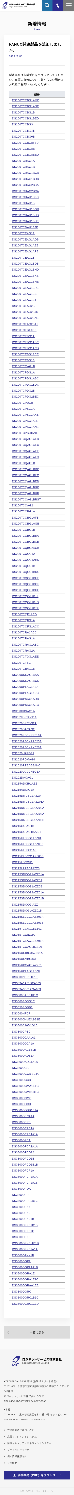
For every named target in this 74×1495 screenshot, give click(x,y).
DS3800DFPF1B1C (25, 1200)
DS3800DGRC (21, 1291)
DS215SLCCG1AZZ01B (28, 922)
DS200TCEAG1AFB (25, 251)
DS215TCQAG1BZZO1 (27, 946)
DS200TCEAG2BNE (25, 318)
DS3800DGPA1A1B (25, 1267)
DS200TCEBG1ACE (25, 354)
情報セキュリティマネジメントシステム (29, 1443)
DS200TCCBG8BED (25, 154)
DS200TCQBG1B (23, 529)
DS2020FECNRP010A (27, 735)
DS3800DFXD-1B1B (25, 1243)
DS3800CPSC (21, 1031)
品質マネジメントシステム (22, 1436)
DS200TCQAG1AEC (25, 445)
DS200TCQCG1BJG (25, 602)
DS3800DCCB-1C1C (25, 1073)
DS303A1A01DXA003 (26, 983)
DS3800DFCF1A (23, 1170)
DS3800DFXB (21, 1213)
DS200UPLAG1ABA (25, 686)
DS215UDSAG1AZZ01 (27, 965)
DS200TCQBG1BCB (25, 541)
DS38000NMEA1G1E (26, 1019)
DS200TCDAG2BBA (25, 185)
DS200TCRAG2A (23, 650)
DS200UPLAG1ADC (25, 693)
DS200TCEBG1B (23, 360)
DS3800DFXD (21, 1237)
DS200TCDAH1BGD (25, 209)
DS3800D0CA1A (23, 1043)
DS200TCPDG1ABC (25, 378)
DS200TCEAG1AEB (25, 245)
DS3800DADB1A (23, 1055)
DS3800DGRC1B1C (25, 1297)
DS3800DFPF (21, 1194)
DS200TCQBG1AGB (25, 523)
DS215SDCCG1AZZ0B (27, 886)
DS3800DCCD (21, 1080)
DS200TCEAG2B (23, 306)
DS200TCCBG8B (23, 148)
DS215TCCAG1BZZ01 (27, 928)
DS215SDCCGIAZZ (25, 904)
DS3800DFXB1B (23, 1218)
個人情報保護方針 (17, 1456)
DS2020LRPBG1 (23, 753)
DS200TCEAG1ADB (25, 239)
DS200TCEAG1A (23, 233)
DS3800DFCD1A (23, 1152)
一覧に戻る (37, 1332)
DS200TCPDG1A (23, 372)
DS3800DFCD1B (23, 1158)
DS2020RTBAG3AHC (26, 765)
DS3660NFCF (21, 1013)
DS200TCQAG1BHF (25, 493)
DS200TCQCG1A (23, 553)
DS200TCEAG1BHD (25, 269)
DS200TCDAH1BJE (25, 227)
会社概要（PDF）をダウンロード (39, 1475)
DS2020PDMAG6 (23, 759)
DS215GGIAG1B (23, 826)
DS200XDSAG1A (23, 711)
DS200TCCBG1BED (25, 118)
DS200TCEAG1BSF (25, 293)
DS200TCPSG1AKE (25, 414)
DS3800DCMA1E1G (25, 1086)
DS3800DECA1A (23, 1116)
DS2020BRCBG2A (24, 723)
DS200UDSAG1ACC (25, 680)
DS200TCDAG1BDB (25, 179)
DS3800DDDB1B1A (25, 1110)
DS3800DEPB (21, 1122)
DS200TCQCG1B (23, 566)
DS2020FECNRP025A (27, 741)
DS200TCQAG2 (22, 505)
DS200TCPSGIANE (25, 433)
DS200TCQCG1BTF (25, 608)
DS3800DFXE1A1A (25, 1249)
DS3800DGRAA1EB (25, 1285)
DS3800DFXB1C (23, 1231)
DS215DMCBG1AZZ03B (28, 820)
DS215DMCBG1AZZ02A (28, 807)
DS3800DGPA (21, 1261)
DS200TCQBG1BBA (25, 535)
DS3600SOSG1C (23, 1001)
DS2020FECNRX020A (27, 747)
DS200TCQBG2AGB (25, 547)
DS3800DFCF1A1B (25, 1182)
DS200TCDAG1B (23, 166)
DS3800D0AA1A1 (24, 1037)
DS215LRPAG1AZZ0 (26, 868)
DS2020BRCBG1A (24, 717)
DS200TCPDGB (22, 402)
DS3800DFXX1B (23, 1255)
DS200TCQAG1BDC (25, 469)
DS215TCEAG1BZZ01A (28, 940)
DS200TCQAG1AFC (25, 457)
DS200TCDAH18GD (25, 197)
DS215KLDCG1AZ (24, 850)
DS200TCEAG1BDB (25, 263)
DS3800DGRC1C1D (25, 1303)
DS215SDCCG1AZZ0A (27, 880)
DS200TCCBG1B (23, 112)
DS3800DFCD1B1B (25, 1164)
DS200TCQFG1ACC (25, 626)
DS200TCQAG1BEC (25, 475)
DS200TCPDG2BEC (25, 396)
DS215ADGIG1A (23, 789)
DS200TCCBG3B (23, 130)
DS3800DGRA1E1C (25, 1279)
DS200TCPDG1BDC (25, 384)
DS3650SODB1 (22, 1007)
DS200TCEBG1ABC (25, 342)
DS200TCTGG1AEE (25, 656)
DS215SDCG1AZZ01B (27, 910)
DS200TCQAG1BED (25, 481)
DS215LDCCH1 (22, 862)
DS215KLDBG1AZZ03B (27, 844)
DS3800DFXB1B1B (25, 1225)
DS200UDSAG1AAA (25, 674)
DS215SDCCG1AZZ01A (28, 874)
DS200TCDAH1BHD (25, 215)
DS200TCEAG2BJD (25, 312)
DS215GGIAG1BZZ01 (26, 831)
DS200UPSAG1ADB (25, 699)
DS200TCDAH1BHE (25, 221)
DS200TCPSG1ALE (25, 420)
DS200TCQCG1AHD (25, 559)
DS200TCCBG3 (22, 124)
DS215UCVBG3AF (24, 959)
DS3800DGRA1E (23, 1273)
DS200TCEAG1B (23, 257)
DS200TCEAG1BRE (25, 287)
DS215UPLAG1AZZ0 (26, 971)
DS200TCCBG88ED (25, 142)
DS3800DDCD (21, 1104)
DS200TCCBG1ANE (25, 106)
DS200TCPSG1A (23, 408)
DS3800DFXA (21, 1207)
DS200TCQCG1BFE (25, 578)
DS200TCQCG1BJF (25, 596)
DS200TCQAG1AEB (25, 439)
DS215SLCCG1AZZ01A (28, 916)
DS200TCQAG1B (23, 463)
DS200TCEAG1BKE (25, 275)
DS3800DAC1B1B (24, 1049)
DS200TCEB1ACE (24, 330)
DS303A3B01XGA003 (26, 989)
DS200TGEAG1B (23, 668)
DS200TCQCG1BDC (25, 572)
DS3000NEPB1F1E (25, 977)
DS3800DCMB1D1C (25, 1091)
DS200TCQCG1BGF (25, 584)
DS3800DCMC (21, 1098)
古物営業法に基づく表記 (20, 1430)
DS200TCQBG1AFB (25, 517)
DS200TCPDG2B (23, 390)
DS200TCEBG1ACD (25, 348)
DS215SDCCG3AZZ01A (28, 892)
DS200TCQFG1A (23, 620)
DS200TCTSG (21, 662)
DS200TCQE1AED (24, 614)
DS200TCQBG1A (23, 511)
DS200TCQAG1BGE (25, 487)
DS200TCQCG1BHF (25, 590)
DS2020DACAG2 (23, 729)
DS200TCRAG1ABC (25, 644)
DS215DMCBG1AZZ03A (28, 813)
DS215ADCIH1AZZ (24, 783)
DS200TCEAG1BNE (25, 281)
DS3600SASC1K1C (25, 995)
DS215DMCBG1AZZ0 (26, 795)
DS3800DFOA (21, 1188)
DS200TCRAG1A (23, 638)
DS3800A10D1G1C (25, 1025)
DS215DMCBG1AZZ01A (28, 801)
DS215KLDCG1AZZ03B (28, 856)
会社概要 (12, 1463)
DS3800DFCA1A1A (25, 1146)
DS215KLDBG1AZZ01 (26, 838)
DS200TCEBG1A (23, 336)
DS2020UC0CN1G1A (26, 771)
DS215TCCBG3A (23, 934)
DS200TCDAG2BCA (25, 191)
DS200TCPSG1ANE (25, 426)
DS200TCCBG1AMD (25, 100)
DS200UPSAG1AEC (25, 704)
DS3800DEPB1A (23, 1128)
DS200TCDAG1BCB (25, 172)
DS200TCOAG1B (23, 366)
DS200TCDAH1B (23, 203)
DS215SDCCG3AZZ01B (28, 898)
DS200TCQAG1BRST (26, 499)
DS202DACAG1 (22, 777)
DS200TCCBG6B (23, 136)
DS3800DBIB (21, 1067)
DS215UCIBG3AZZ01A (27, 953)
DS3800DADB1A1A (25, 1061)
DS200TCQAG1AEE (25, 451)
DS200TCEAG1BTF (25, 299)
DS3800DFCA (21, 1140)
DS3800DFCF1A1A (25, 1176)
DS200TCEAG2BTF (25, 324)
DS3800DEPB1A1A (25, 1134)
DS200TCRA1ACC (24, 632)
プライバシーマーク (18, 1449)
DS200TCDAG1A (23, 160)
